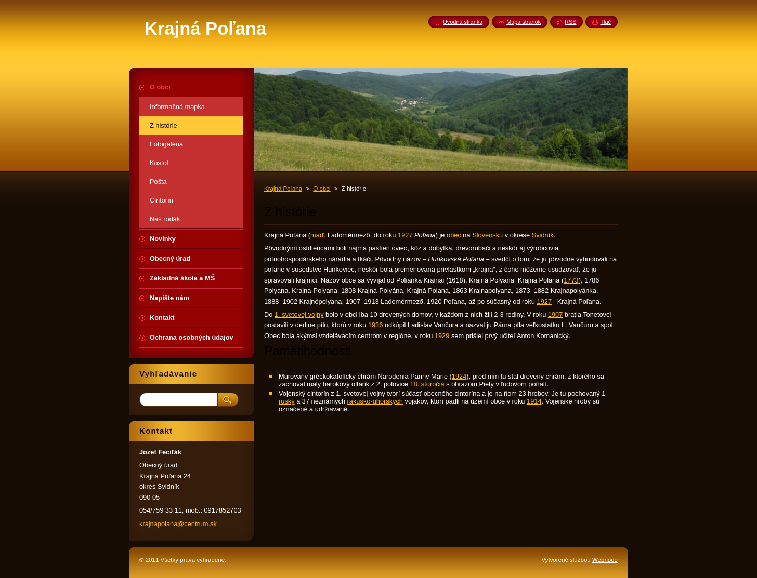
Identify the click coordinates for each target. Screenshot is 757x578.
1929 (442, 336)
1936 (375, 325)
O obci (321, 188)
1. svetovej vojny (299, 314)
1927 (405, 235)
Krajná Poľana (283, 188)
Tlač (605, 22)
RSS (570, 22)
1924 (459, 376)
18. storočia (427, 384)
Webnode (605, 560)
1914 (534, 401)
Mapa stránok (523, 22)
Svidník (543, 235)
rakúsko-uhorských (375, 401)
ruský (287, 401)
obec (454, 235)
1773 (571, 280)
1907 (555, 314)
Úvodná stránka (462, 22)
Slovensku (487, 235)
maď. (317, 235)
